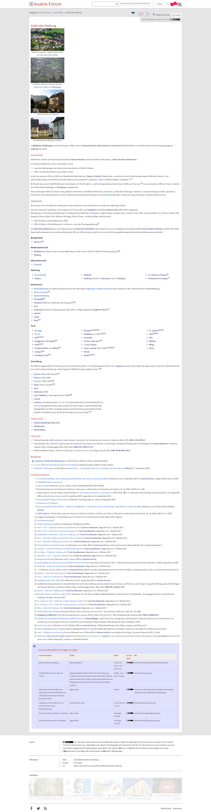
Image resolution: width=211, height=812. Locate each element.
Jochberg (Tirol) (41, 355)
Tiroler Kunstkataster (89, 527)
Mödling (37, 255)
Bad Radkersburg (41, 288)
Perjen (94, 344)
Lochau (58, 140)
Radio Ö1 (128, 468)
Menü (160, 4)
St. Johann (153, 330)
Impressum (177, 808)
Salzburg (87, 278)
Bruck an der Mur (41, 292)
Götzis (36, 384)
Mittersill (87, 275)
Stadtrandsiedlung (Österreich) (47, 422)
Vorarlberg (61, 187)
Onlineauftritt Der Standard (48, 611)
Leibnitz (37, 313)
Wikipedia (108, 742)
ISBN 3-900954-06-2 (151, 615)
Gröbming (38, 309)
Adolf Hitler (35, 159)
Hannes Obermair (160, 443)
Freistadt (37, 264)
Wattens (152, 341)
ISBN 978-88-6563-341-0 (120, 450)
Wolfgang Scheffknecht (47, 615)
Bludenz (55, 114)
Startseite (31, 4)
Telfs (151, 334)
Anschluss (170, 191)
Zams (151, 348)
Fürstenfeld (38, 299)
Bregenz (37, 377)
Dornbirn (37, 381)
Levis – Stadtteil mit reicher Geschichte (53, 632)
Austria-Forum (47, 4)
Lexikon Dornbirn (44, 625)
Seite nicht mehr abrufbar (55, 636)
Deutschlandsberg (41, 295)
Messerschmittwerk (45, 559)
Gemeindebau (39, 429)
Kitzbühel (88, 334)
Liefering (104, 278)
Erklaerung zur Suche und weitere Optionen (135, 3)
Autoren (149, 742)
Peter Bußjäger (92, 618)
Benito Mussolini (78, 159)
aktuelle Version (161, 19)
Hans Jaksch (84, 309)
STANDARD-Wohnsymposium (49, 482)
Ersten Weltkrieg (66, 251)
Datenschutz (166, 808)
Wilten (55, 348)
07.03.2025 (141, 742)
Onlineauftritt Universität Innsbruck (52, 545)
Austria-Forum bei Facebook (31, 808)
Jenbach (38, 351)
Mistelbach (38, 251)
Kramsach (88, 337)
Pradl (45, 348)
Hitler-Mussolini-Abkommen (124, 159)
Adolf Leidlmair (56, 440)
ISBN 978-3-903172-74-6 (83, 447)
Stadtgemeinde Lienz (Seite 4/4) (50, 580)
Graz (36, 306)
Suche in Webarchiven (93, 636)
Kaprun (38, 278)
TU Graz (176, 4)
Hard (36, 388)
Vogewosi (120, 366)
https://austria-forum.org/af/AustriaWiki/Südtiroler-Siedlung (98, 766)
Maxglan (121, 278)
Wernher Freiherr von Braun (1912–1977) (53, 594)
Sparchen (95, 341)
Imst (49, 52)
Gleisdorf (37, 302)
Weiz (36, 320)
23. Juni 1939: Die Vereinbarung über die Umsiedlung (56, 464)
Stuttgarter (91, 209)
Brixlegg (38, 330)
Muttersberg (56, 87)
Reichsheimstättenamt (43, 228)
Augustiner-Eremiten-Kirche (97, 288)
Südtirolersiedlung (45, 524)
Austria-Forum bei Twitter (38, 808)
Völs (151, 337)
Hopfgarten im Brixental (45, 341)
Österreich (116, 145)
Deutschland (103, 145)
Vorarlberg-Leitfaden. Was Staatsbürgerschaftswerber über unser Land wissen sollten (72, 478)
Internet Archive (147, 478)
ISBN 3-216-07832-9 (137, 440)
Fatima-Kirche (39, 87)
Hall (36, 337)
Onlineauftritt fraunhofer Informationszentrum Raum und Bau (63, 562)
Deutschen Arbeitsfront (85, 228)
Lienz (86, 348)
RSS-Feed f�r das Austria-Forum (45, 808)
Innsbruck (39, 348)
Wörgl (151, 344)
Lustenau (38, 402)
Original (57, 496)
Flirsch (37, 334)
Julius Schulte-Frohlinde (151, 228)
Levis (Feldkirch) (41, 395)
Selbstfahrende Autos (113, 798)
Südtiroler (35, 149)
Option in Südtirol (94, 176)
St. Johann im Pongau (157, 275)
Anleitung (163, 636)
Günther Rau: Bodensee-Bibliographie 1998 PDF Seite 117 (61, 618)
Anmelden (176, 15)
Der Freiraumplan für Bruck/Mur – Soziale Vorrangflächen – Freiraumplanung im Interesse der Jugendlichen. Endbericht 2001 (88, 506)
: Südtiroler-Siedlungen (50, 461)
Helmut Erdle (112, 209)
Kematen (87, 330)
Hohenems (38, 391)
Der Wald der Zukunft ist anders (50, 798)
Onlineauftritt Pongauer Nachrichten (52, 499)
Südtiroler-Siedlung (128, 742)
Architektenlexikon (45, 520)
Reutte (86, 355)
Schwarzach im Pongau (158, 278)
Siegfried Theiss (99, 309)
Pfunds (86, 351)
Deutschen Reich (90, 145)
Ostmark (108, 194)
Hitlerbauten (39, 426)
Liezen (36, 317)
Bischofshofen (40, 275)
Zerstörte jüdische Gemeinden (139, 798)
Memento (114, 478)
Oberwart (38, 242)
